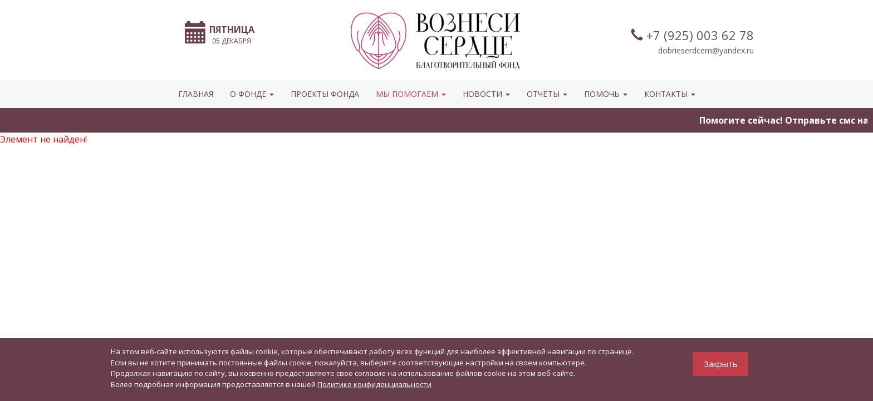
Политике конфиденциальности (374, 384)
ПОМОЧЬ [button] (605, 94)
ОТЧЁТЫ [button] (547, 94)
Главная (195, 94)
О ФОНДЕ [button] (252, 94)
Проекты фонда (325, 94)
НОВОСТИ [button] (486, 94)
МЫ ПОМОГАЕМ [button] (411, 94)
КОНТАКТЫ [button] (669, 94)
